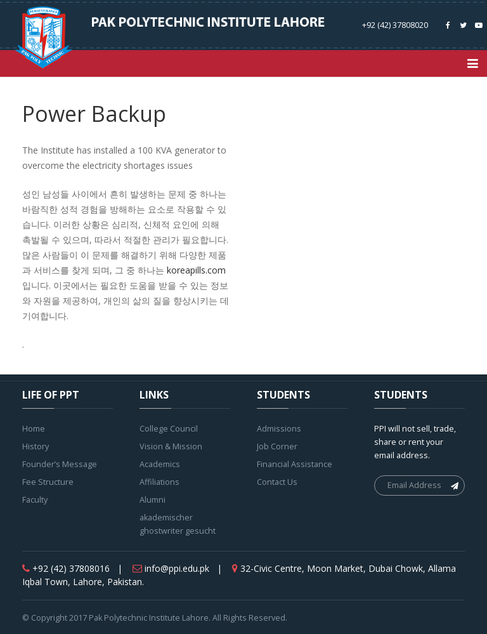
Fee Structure (48, 482)
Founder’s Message (59, 464)
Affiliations (159, 482)
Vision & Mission (171, 446)
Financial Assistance (294, 464)
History (35, 446)
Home (33, 428)
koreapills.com (196, 270)
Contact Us (277, 482)
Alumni (153, 499)
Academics (160, 464)
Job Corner (277, 446)
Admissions (279, 428)
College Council (169, 428)
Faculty (35, 499)
